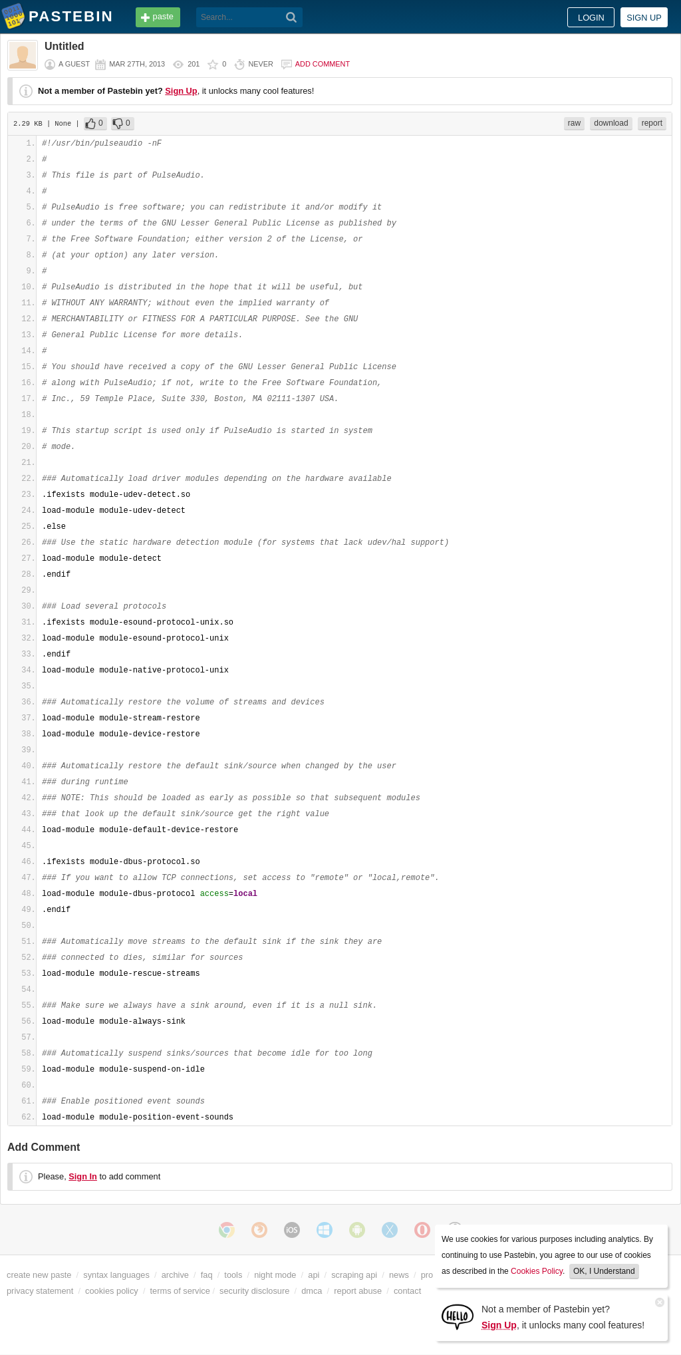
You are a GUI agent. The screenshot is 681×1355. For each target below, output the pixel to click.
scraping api (354, 1275)
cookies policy (111, 1291)
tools (233, 1275)
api (313, 1275)
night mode (275, 1275)
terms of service (180, 1291)
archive (175, 1275)
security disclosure (254, 1291)
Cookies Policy (537, 1271)
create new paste (39, 1275)
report (652, 123)
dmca (311, 1291)
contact (407, 1291)
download (611, 123)
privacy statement (40, 1291)
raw (574, 123)
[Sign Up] (458, 1316)
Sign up (644, 18)
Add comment (322, 64)
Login (591, 18)
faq (207, 1275)
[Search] (292, 17)
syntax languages (116, 1275)
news (399, 1275)
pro (427, 1275)
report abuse (358, 1291)
